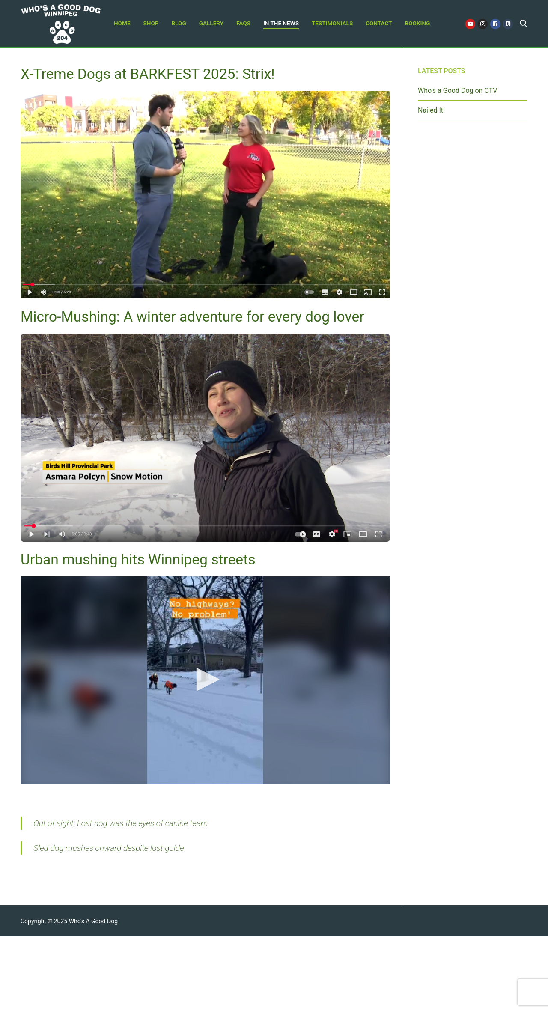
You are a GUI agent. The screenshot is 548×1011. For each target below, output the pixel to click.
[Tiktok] (508, 24)
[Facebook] (495, 24)
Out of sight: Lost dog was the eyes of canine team (120, 823)
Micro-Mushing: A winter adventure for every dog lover (192, 316)
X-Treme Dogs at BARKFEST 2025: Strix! (148, 74)
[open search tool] (523, 23)
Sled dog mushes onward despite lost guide (108, 848)
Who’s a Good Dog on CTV (457, 90)
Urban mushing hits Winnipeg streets (138, 559)
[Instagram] (483, 24)
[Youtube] (470, 24)
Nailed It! (431, 110)
